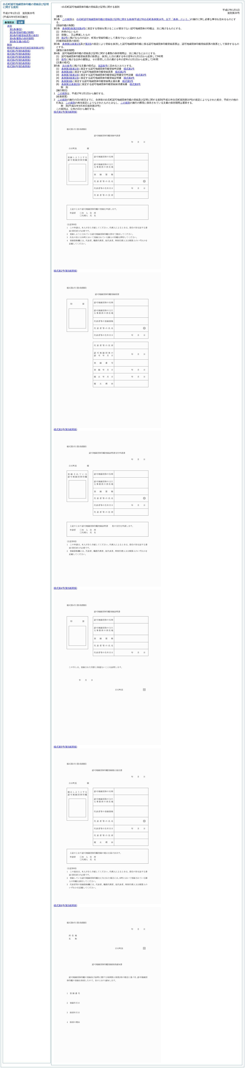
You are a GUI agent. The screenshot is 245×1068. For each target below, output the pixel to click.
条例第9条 (66, 81)
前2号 (64, 37)
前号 (63, 59)
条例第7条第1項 (69, 74)
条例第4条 (66, 71)
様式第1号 (129, 68)
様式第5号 (127, 81)
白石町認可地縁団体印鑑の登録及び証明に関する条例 (134, 19)
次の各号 (67, 65)
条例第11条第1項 (71, 44)
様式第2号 (120, 71)
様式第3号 (141, 74)
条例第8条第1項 (69, 78)
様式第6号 (135, 84)
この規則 (67, 19)
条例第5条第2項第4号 (73, 28)
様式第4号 (129, 78)
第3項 (88, 44)
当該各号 (103, 65)
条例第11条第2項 (70, 84)
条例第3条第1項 (69, 68)
